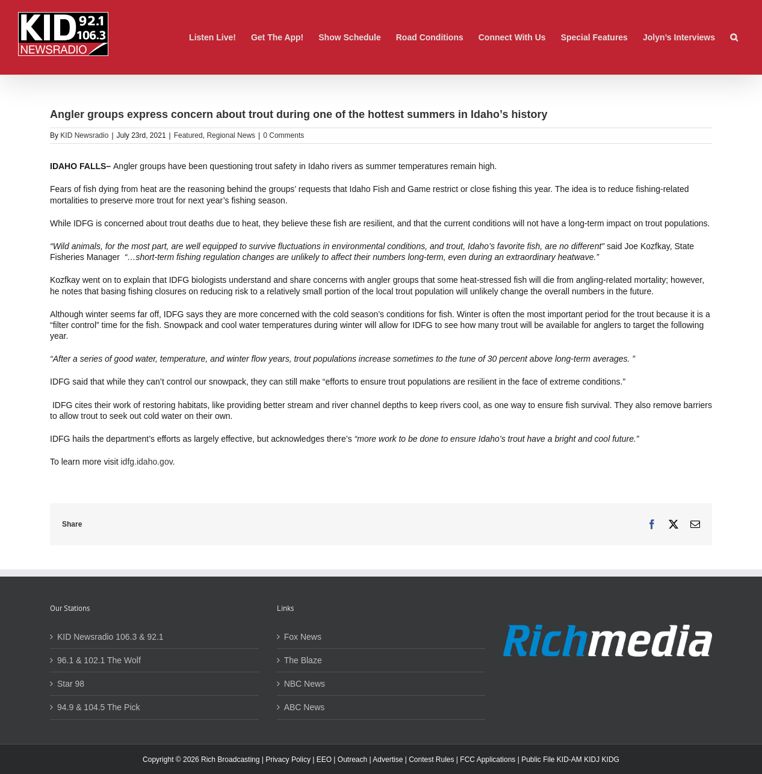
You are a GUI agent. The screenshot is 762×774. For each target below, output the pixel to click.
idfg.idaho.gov (146, 461)
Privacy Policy (288, 759)
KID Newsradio (84, 135)
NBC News (304, 684)
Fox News (302, 637)
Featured (188, 135)
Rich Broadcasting (230, 759)
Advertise (388, 759)
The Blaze (303, 660)
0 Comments (283, 135)
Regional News (230, 135)
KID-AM (569, 759)
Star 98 (70, 684)
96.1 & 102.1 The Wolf (99, 660)
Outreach (352, 759)
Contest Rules (431, 759)
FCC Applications (487, 759)
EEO (324, 759)
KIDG (610, 759)
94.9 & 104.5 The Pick (98, 707)
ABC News (304, 707)
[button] (734, 37)
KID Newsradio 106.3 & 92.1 (110, 637)
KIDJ (591, 759)
